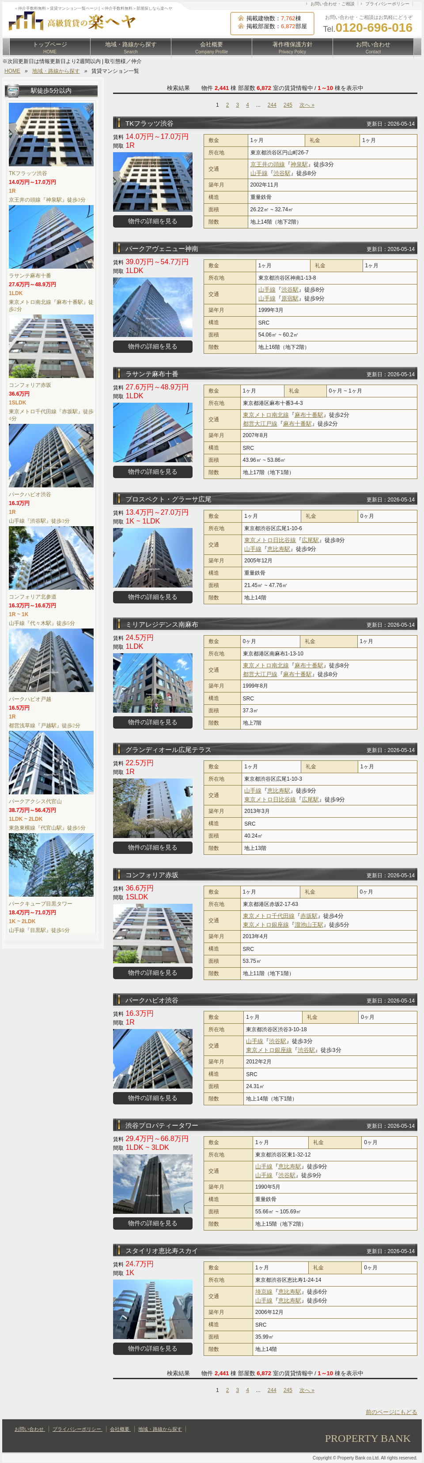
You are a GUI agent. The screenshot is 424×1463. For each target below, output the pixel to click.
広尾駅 (310, 540)
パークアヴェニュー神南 (161, 248)
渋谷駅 (282, 173)
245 (288, 105)
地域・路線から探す (131, 47)
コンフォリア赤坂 (151, 875)
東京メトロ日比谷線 (270, 540)
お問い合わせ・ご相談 (332, 3)
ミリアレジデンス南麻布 (161, 624)
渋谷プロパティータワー (161, 1125)
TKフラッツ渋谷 (149, 123)
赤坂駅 (309, 916)
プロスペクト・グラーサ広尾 (168, 499)
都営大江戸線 (260, 423)
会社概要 (211, 47)
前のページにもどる (391, 1412)
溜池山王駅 (309, 924)
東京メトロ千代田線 (269, 916)
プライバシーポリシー (387, 3)
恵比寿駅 (278, 549)
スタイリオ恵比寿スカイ (161, 1250)
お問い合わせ (373, 47)
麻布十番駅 (309, 415)
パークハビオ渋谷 (151, 1000)
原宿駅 (290, 298)
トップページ (50, 47)
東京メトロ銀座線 (266, 924)
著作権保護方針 (293, 47)
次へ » (306, 105)
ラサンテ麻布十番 (151, 374)
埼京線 (264, 1291)
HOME (12, 71)
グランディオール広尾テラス (168, 749)
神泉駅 (299, 164)
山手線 (259, 173)
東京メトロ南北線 (266, 415)
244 (272, 105)
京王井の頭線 (267, 164)
